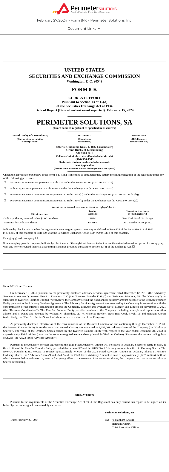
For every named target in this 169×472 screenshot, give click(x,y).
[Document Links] (84, 28)
